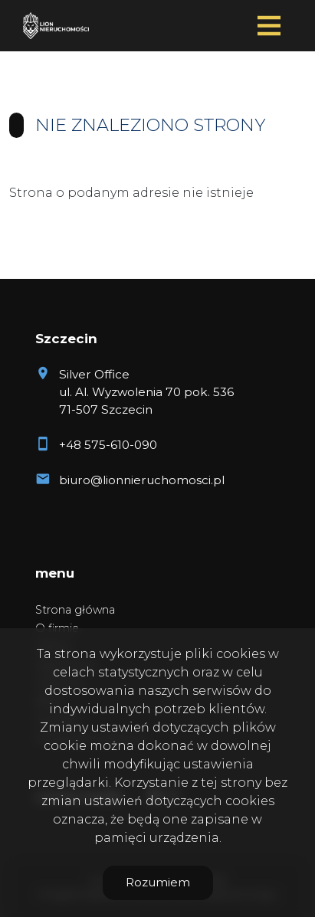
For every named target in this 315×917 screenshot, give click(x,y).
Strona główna (75, 610)
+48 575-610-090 (108, 444)
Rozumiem (158, 882)
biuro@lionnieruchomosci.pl (142, 480)
